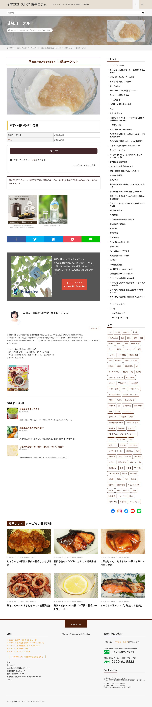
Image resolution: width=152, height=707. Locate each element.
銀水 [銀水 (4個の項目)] (129, 338)
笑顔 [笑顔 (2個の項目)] (139, 349)
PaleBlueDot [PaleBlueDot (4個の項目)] (113, 338)
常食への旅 (114, 246)
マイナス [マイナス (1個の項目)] (137, 468)
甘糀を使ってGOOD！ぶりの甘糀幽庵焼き (75, 563)
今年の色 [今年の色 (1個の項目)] (112, 383)
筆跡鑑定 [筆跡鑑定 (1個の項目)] (121, 428)
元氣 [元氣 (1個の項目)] (118, 490)
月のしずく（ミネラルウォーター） (53, 210)
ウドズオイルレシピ (120, 318)
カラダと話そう (116, 113)
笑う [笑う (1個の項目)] (131, 440)
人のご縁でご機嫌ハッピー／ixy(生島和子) (126, 141)
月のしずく (11, 665)
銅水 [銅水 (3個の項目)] (141, 338)
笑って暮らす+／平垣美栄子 (121, 129)
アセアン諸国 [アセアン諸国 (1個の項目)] (113, 389)
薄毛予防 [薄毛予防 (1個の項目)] (123, 502)
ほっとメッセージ (117, 65)
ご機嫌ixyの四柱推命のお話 (120, 104)
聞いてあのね (115, 86)
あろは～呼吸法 (116, 175)
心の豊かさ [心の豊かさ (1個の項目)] (113, 468)
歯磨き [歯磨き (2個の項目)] (119, 349)
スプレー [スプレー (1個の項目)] (112, 462)
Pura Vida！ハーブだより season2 (123, 91)
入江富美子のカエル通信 (119, 255)
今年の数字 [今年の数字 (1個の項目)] (122, 355)
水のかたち (114, 180)
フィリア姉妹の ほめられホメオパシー (125, 146)
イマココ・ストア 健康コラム (33, 701)
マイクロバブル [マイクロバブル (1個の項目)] (114, 372)
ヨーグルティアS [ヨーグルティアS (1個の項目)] (132, 423)
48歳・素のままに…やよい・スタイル (124, 171)
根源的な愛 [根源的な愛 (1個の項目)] (138, 406)
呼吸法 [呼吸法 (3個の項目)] (111, 344)
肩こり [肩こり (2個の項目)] (111, 349)
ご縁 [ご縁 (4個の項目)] (122, 338)
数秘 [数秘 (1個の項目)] (126, 479)
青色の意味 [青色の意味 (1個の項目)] (122, 462)
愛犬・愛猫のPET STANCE (17, 674)
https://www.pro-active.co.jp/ (119, 687)
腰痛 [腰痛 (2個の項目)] (126, 344)
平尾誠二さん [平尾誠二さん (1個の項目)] (123, 383)
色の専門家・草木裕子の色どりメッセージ (126, 191)
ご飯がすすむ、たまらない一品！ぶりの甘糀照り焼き (123, 563)
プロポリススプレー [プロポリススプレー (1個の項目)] (116, 377)
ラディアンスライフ (117, 304)
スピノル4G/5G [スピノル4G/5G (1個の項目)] (134, 485)
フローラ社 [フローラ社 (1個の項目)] (122, 496)
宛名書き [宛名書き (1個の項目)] (112, 428)
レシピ (34, 30)
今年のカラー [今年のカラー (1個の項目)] (113, 417)
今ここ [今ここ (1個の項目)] (128, 468)
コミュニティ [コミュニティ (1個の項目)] (134, 502)
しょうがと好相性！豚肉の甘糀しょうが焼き (29, 563)
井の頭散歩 (114, 215)
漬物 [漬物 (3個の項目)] (135, 338)
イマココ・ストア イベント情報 (18, 651)
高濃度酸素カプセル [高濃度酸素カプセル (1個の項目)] (116, 423)
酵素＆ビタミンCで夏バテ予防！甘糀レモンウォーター (75, 607)
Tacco (44, 30)
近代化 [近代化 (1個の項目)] (119, 400)
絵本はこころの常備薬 (118, 162)
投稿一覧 (94, 328)
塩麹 (48, 30)
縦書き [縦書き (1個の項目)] (119, 366)
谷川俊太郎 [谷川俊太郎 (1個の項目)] (127, 406)
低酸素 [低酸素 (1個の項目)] (111, 479)
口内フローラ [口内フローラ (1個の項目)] (134, 389)
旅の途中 (113, 260)
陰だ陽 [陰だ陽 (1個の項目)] (117, 411)
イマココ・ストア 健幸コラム (18, 648)
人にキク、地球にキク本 (119, 95)
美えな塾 (113, 228)
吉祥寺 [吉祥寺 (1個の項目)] (123, 417)
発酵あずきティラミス (29, 409)
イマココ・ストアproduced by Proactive (74, 284)
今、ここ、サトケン (117, 150)
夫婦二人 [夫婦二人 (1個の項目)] (129, 451)
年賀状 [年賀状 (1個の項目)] (133, 479)
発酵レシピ (25, 30)
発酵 (39, 30)
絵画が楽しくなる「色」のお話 (122, 77)
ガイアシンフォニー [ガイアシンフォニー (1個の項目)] (116, 451)
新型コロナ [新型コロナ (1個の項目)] (113, 445)
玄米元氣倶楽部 (116, 265)
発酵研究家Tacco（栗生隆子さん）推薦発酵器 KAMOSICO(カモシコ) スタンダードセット (22, 211)
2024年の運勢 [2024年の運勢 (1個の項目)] (114, 473)
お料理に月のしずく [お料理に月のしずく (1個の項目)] (130, 394)
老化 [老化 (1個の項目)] (137, 451)
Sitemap (65, 634)
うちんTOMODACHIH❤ (119, 242)
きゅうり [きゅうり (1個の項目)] (131, 428)
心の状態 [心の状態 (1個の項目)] (134, 383)
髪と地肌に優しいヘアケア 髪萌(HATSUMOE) (24, 677)
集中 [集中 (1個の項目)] (110, 411)
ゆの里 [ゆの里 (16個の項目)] (117, 332)
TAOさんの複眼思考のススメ (121, 166)
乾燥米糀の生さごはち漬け (31, 428)
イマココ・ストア (121, 642)
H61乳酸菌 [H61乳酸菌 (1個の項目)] (130, 377)
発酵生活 (27, 557)
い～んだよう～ (116, 100)
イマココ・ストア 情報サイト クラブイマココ (23, 646)
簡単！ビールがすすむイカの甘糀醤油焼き (29, 605)
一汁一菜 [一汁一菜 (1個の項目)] (133, 473)
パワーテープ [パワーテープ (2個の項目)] (129, 349)
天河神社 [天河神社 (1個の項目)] (112, 406)
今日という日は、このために (121, 81)
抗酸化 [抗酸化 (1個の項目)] (111, 400)
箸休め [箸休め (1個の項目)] (111, 485)
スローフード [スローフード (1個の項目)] (128, 411)
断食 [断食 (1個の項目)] (131, 496)
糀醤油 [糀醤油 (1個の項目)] (119, 479)
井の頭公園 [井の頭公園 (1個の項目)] (134, 355)
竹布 (8, 662)
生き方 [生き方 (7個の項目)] (135, 332)
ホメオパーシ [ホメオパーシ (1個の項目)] (121, 440)
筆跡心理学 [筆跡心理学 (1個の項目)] (129, 366)
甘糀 (10, 140)
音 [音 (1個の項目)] (119, 406)
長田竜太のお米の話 (117, 224)
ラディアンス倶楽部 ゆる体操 (122, 278)
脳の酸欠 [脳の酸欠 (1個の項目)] (118, 360)
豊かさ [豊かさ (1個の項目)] (124, 473)
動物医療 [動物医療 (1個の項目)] (112, 496)
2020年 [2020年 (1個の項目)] (122, 445)
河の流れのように (117, 210)
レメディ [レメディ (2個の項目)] (112, 355)
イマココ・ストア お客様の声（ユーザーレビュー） (26, 643)
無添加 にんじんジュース (16, 671)
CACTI (9, 679)
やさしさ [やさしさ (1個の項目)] (126, 490)
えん (111, 109)
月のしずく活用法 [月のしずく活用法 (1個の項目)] (124, 457)
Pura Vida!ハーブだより (119, 251)
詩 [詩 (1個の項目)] (140, 462)
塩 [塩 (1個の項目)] (132, 372)
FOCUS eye (114, 237)
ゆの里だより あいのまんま (121, 269)
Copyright (86, 634)
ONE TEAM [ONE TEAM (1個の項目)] (133, 445)
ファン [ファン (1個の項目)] (123, 389)
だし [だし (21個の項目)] (110, 332)
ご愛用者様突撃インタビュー (121, 274)
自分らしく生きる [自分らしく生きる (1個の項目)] (131, 360)
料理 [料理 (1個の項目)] (131, 417)
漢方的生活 (114, 233)
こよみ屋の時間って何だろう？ (122, 219)
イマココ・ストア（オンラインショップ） (22, 640)
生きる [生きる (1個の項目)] (111, 490)
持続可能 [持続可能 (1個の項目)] (112, 457)
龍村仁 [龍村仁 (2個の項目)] (119, 344)
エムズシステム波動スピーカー (18, 668)
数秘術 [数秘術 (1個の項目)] (125, 372)
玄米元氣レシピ (118, 313)
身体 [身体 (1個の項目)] (134, 490)
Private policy (75, 634)
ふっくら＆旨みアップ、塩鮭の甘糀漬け (121, 605)
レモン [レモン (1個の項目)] (111, 440)
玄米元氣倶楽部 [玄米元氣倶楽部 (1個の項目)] (114, 394)
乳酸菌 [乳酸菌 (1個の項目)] (111, 366)
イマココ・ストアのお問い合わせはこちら (27, 657)
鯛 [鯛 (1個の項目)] (137, 366)
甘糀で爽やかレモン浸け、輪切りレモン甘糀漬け (41, 446)
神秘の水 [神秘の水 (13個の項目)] (126, 332)
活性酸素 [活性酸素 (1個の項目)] (137, 457)
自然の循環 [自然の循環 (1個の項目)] (121, 485)
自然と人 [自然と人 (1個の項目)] (133, 462)
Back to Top (76, 624)
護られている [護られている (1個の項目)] (129, 400)
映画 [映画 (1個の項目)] (121, 468)
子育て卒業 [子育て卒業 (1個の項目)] (113, 502)
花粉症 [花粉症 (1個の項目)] (138, 372)
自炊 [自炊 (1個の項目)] (110, 360)
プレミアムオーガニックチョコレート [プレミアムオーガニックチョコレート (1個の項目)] (122, 434)
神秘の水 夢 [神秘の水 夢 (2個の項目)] (135, 344)
